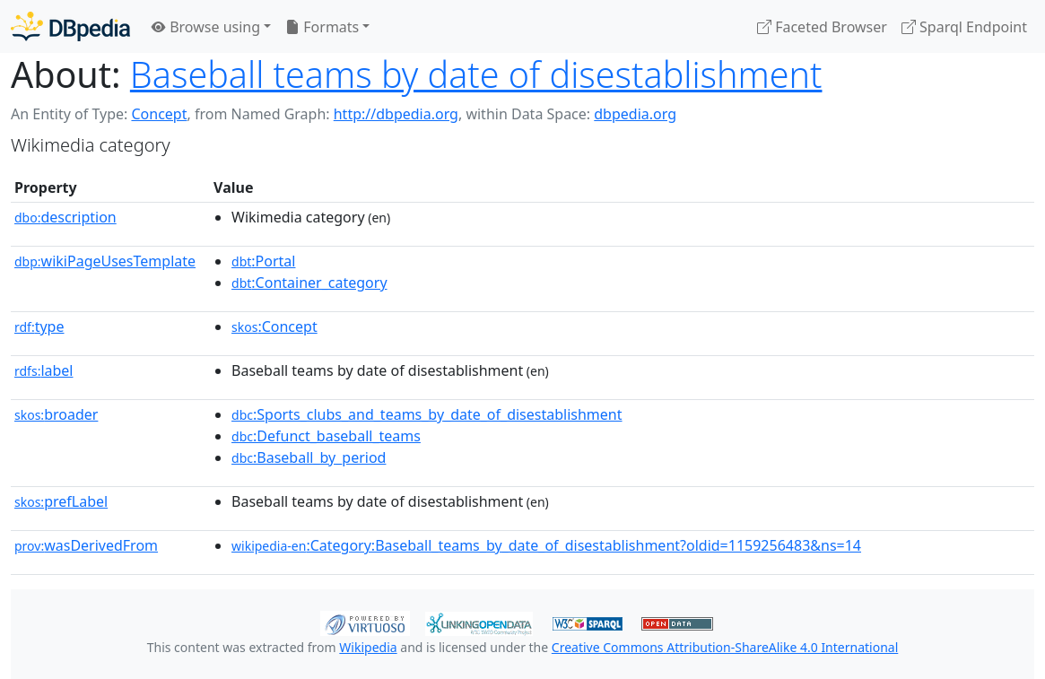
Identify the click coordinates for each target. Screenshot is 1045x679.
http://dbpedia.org (396, 114)
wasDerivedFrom (86, 545)
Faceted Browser (822, 27)
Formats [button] (322, 27)
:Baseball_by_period (308, 457)
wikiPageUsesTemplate (105, 261)
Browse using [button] (206, 27)
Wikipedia (367, 647)
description (65, 217)
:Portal (263, 261)
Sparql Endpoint (964, 27)
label (44, 370)
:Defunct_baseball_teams (326, 436)
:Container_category (309, 282)
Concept (159, 114)
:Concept (274, 326)
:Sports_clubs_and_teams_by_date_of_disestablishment (426, 414)
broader (56, 414)
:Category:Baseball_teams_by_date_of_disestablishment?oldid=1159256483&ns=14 (546, 545)
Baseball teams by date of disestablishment (476, 74)
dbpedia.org (635, 114)
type (39, 326)
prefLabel (61, 501)
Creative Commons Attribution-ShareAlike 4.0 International (725, 647)
